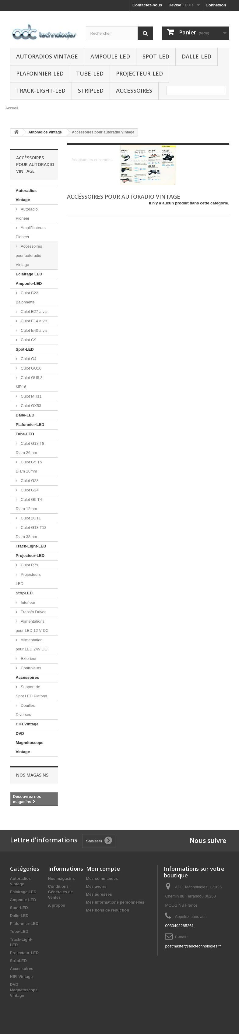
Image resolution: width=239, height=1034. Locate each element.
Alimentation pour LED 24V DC (31, 644)
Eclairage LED (29, 274)
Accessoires (134, 90)
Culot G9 (28, 340)
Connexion (216, 5)
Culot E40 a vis (33, 330)
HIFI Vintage (27, 724)
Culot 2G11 (30, 518)
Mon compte (103, 868)
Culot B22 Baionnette (27, 297)
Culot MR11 (31, 396)
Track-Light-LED (40, 90)
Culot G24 (29, 490)
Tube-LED (90, 73)
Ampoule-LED (110, 56)
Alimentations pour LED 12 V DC (32, 626)
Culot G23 (29, 480)
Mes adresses (99, 894)
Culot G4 (28, 358)
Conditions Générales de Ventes (60, 892)
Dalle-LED (196, 56)
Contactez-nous (147, 5)
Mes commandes (102, 878)
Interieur (27, 602)
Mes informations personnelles (115, 902)
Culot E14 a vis (33, 321)
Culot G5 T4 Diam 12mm (29, 504)
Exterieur (28, 658)
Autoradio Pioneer (27, 214)
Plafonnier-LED (40, 73)
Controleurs (30, 668)
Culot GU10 (31, 368)
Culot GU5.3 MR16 (29, 382)
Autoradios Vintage (47, 56)
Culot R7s (29, 565)
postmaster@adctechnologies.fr (193, 946)
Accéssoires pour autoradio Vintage (29, 255)
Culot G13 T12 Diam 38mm (31, 532)
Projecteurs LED (28, 579)
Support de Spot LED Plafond (31, 691)
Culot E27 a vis (33, 311)
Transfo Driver (33, 612)
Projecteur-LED (139, 73)
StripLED (91, 90)
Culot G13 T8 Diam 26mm (30, 448)
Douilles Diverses (25, 710)
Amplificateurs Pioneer (31, 232)
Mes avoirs (96, 886)
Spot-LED (155, 56)
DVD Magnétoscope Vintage (30, 742)
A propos (56, 905)
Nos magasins (32, 775)
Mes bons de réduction (107, 910)
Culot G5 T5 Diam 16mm (29, 466)
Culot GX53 (30, 405)
